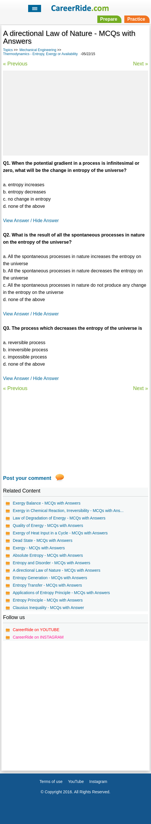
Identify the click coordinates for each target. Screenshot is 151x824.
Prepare (108, 19)
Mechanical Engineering (38, 50)
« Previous (15, 64)
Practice (136, 19)
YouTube (76, 781)
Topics (8, 50)
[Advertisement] (75, 112)
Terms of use (51, 781)
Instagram (98, 781)
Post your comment (27, 478)
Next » (140, 64)
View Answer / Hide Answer (31, 220)
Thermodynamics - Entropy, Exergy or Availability (40, 54)
